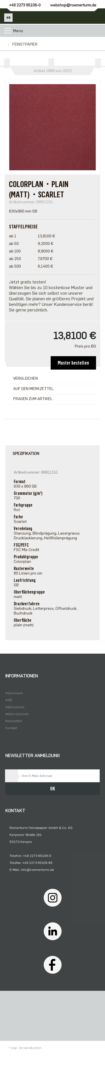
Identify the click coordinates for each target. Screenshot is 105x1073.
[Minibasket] (97, 16)
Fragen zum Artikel (33, 398)
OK (52, 789)
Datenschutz (14, 707)
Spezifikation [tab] (26, 453)
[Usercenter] (82, 16)
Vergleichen (25, 378)
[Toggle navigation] (7, 30)
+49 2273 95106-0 (25, 5)
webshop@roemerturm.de (73, 5)
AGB (8, 700)
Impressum (14, 693)
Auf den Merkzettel (33, 388)
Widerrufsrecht (17, 714)
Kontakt (11, 728)
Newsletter (13, 721)
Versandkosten (30, 1048)
